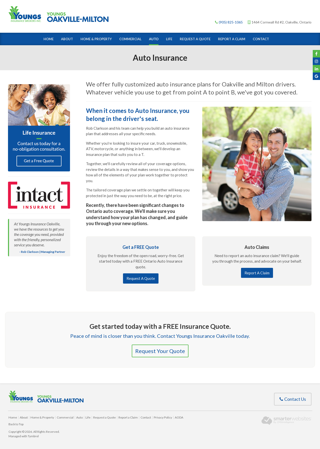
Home (49, 39)
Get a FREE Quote (140, 247)
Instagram (316, 61)
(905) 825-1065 (231, 22)
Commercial (130, 39)
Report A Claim (257, 273)
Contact (261, 39)
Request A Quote (140, 278)
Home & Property (96, 39)
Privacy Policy (163, 417)
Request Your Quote (160, 351)
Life (169, 39)
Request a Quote (195, 39)
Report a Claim (231, 39)
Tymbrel (33, 436)
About (67, 39)
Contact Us (293, 399)
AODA (179, 417)
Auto (153, 39)
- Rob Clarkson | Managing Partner (42, 251)
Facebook (316, 53)
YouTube (316, 68)
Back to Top (16, 424)
